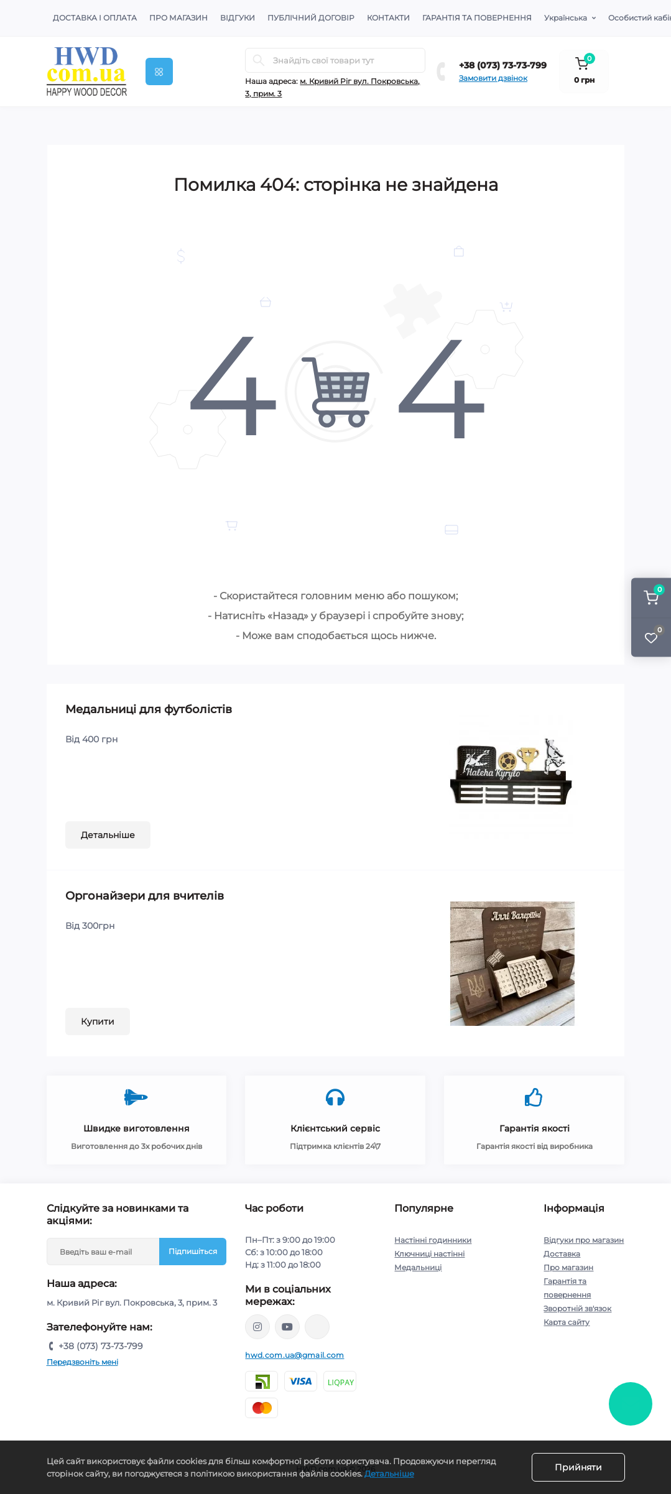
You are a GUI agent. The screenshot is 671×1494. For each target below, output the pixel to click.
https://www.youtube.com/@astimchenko (287, 1327)
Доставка (562, 1253)
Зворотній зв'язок (577, 1308)
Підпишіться (193, 1251)
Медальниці (418, 1267)
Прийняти (578, 1467)
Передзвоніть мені (82, 1362)
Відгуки (237, 17)
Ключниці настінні (429, 1253)
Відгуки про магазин (584, 1240)
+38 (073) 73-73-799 (503, 65)
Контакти (388, 17)
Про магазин (178, 17)
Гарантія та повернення (477, 17)
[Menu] (159, 71)
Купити (97, 1021)
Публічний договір (310, 17)
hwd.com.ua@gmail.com (294, 1355)
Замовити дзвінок (493, 78)
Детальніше (108, 835)
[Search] (258, 60)
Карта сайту (567, 1322)
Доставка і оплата (95, 17)
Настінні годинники (432, 1240)
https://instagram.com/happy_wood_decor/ (257, 1327)
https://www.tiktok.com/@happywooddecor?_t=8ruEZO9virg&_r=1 (317, 1326)
